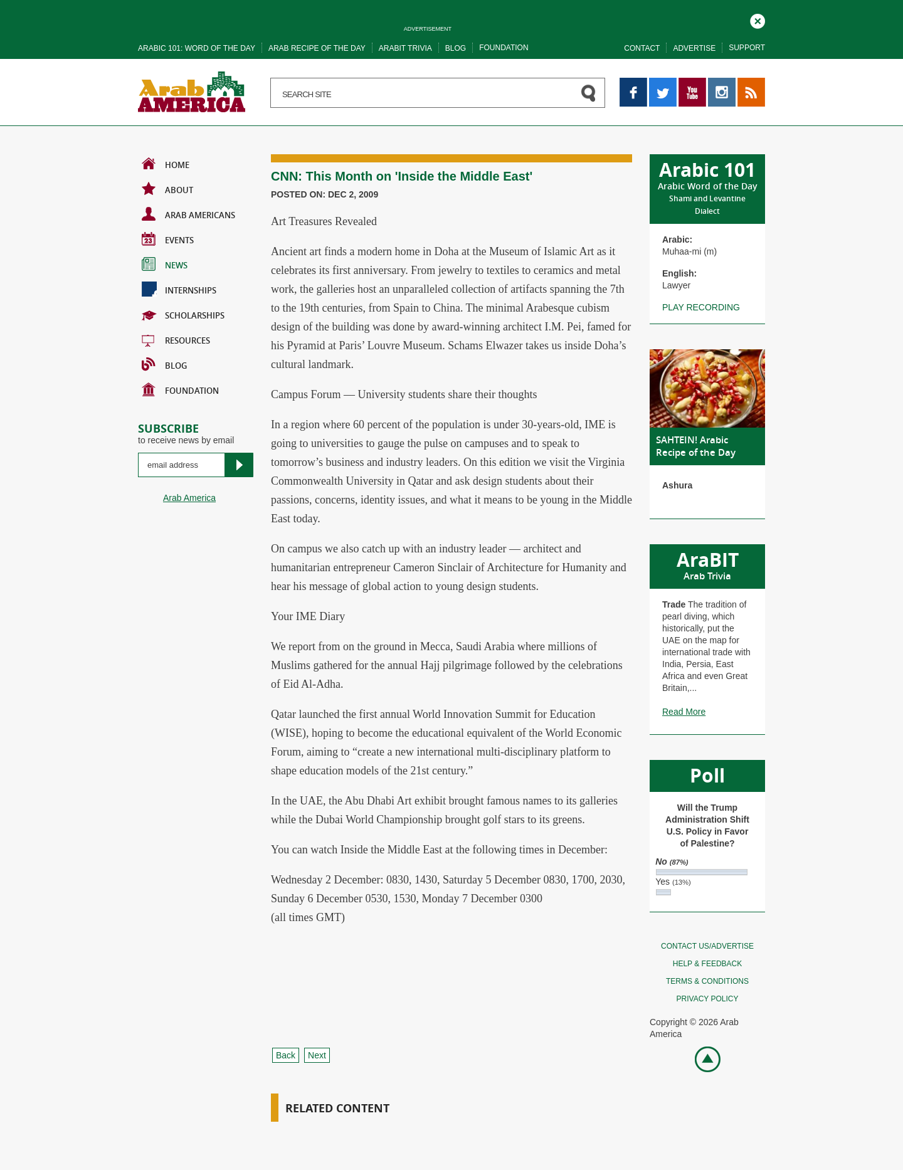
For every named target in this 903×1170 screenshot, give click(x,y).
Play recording (701, 307)
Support (747, 47)
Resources (176, 339)
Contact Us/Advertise (707, 946)
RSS (746, 83)
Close (757, 19)
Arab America (189, 498)
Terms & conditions (707, 981)
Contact (642, 48)
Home (165, 163)
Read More (683, 712)
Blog (455, 48)
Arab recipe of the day (317, 48)
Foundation (503, 47)
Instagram (722, 83)
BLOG (164, 364)
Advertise (694, 48)
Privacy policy (708, 998)
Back (285, 1055)
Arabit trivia (405, 48)
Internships (179, 289)
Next (317, 1055)
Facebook (633, 83)
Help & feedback (707, 963)
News (164, 263)
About (167, 188)
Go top (701, 1058)
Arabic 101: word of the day (196, 48)
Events (168, 238)
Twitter (662, 83)
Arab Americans (188, 213)
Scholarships (183, 314)
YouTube (692, 83)
